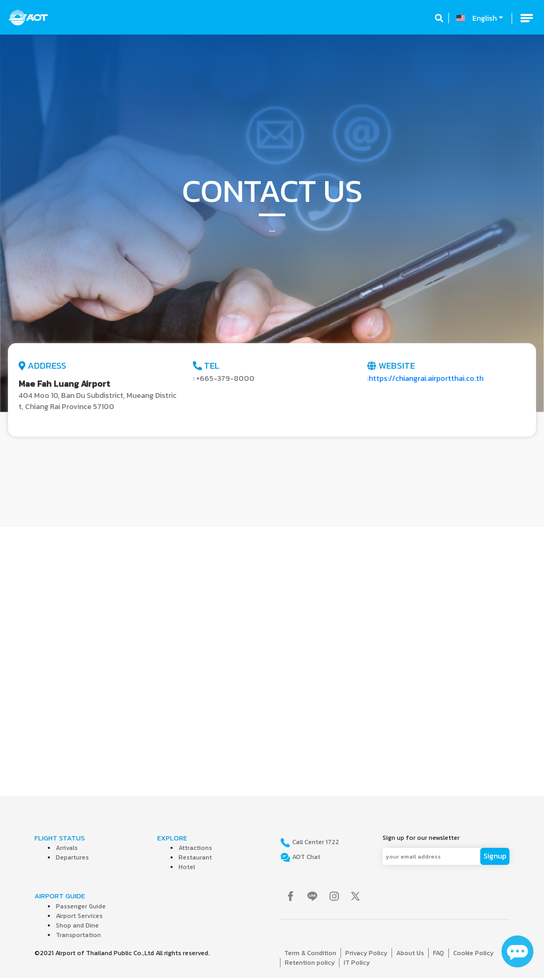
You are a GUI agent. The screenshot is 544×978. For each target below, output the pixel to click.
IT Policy (357, 962)
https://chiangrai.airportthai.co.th (426, 378)
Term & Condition (310, 953)
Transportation (78, 935)
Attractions (195, 848)
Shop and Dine (77, 925)
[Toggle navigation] (526, 18)
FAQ (438, 953)
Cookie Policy (473, 953)
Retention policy (310, 962)
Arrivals (67, 848)
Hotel (186, 867)
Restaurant (195, 857)
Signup (494, 856)
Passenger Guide (81, 906)
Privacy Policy (366, 953)
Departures (72, 857)
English (484, 18)
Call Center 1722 (315, 842)
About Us (410, 953)
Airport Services (79, 916)
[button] (41, 223)
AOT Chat (305, 857)
